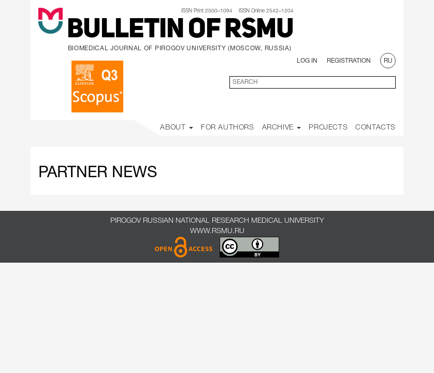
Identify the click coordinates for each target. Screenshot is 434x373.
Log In (307, 61)
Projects (328, 127)
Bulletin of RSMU (180, 30)
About (176, 127)
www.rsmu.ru (217, 231)
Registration (349, 61)
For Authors (227, 127)
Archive (281, 127)
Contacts (375, 127)
